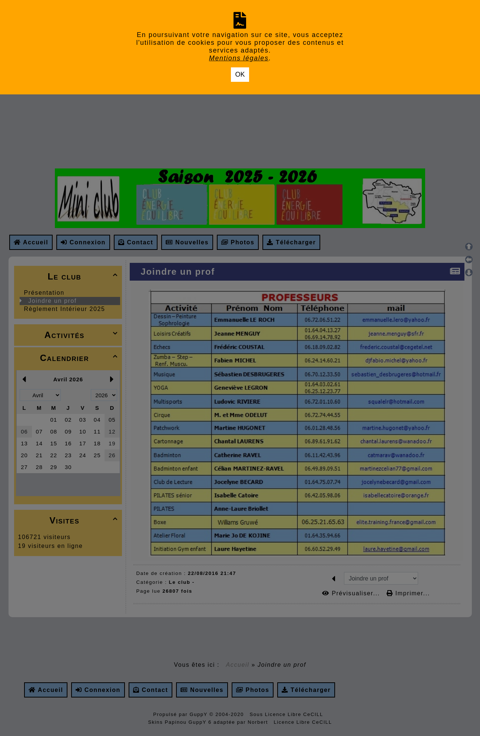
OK (240, 74)
